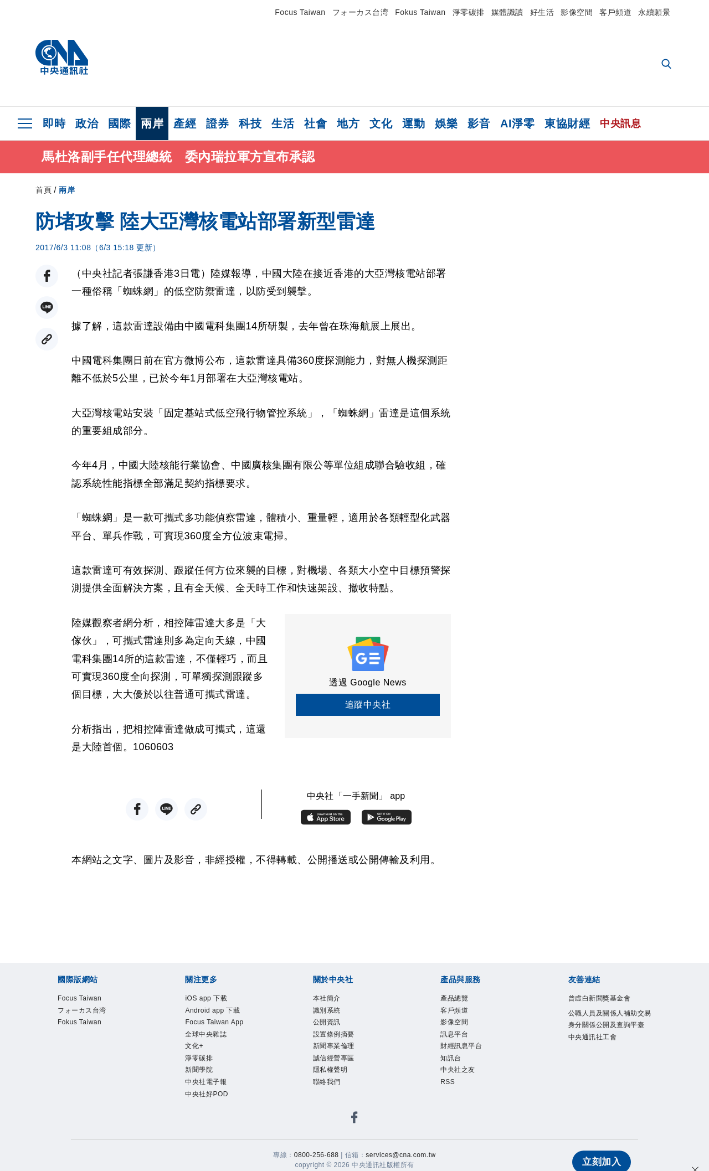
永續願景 (654, 12)
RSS (447, 1084)
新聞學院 (199, 1072)
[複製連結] (46, 341)
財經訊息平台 (461, 1048)
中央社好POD (206, 1096)
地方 (348, 123)
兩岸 (152, 123)
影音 (478, 123)
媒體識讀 (507, 12)
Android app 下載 (212, 1012)
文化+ (194, 1048)
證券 (217, 123)
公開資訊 (327, 1024)
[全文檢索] (667, 65)
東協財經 (567, 123)
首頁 (43, 192)
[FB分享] (46, 278)
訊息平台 (454, 1036)
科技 (250, 123)
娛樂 (446, 123)
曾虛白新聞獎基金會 (599, 1000)
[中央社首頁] (61, 60)
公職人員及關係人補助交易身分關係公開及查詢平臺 (609, 1021)
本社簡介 (327, 1000)
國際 (119, 123)
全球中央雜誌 (206, 1036)
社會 (315, 123)
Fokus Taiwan (420, 12)
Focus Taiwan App (214, 1024)
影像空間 (577, 12)
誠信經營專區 (333, 1060)
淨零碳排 (469, 12)
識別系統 (327, 1012)
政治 (86, 123)
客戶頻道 (615, 12)
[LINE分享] (46, 309)
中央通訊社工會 (592, 1039)
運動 (413, 123)
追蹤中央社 (368, 706)
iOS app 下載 (206, 1000)
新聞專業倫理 (333, 1048)
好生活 (542, 12)
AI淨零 (517, 123)
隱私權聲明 (330, 1072)
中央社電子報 (206, 1084)
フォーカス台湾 (360, 12)
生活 (282, 123)
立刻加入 (599, 1141)
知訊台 (450, 1060)
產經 (184, 123)
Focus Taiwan (300, 12)
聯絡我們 (327, 1084)
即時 (54, 123)
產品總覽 (454, 1000)
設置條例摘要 (333, 1036)
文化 (380, 123)
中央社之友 (457, 1072)
